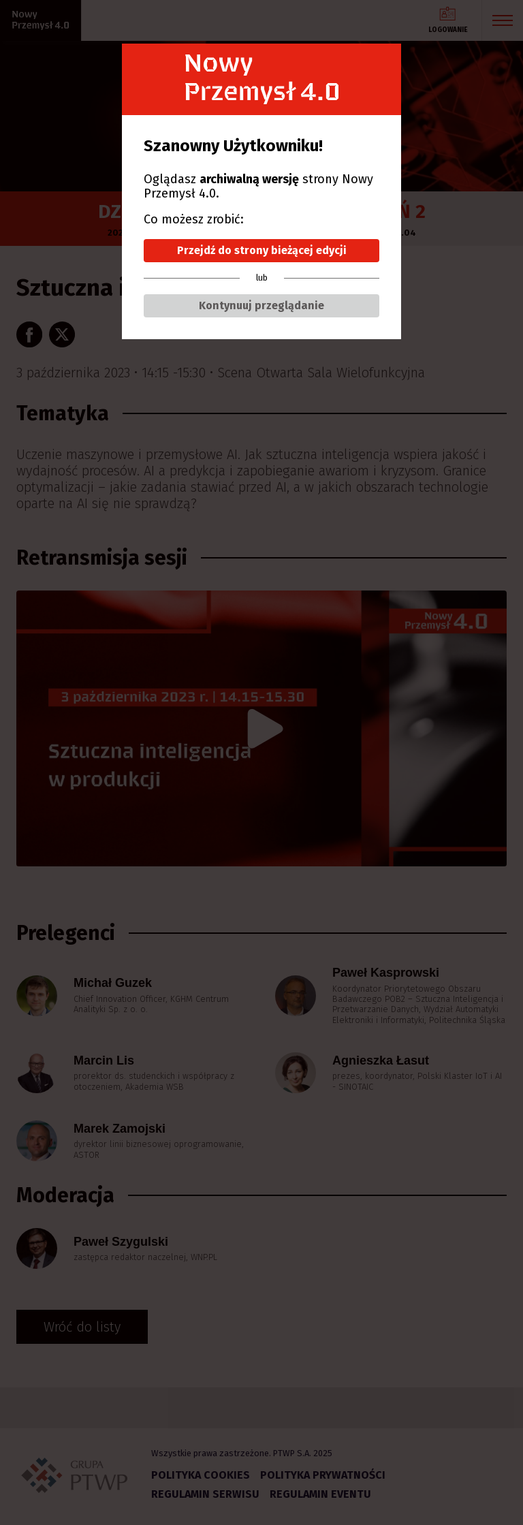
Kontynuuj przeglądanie (261, 305)
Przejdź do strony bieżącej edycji (262, 250)
